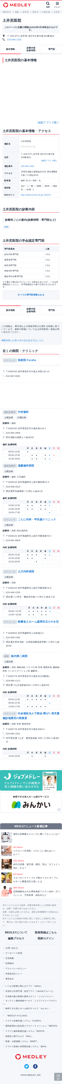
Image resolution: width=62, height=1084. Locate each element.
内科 (6, 227)
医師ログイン (46, 938)
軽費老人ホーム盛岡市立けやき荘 (38, 621)
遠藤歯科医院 (26, 465)
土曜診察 (8, 417)
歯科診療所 (9, 412)
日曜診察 (21, 417)
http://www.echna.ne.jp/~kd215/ (36, 195)
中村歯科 (23, 412)
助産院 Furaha (27, 360)
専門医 (51, 49)
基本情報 (10, 49)
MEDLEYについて (16, 932)
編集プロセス (16, 938)
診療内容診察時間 (31, 49)
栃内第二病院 (19, 656)
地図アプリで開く (48, 122)
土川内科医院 (26, 571)
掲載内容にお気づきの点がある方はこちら (22, 340)
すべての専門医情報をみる (31, 295)
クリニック (9, 360)
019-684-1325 (14, 39)
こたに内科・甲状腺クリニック (37, 519)
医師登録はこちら (46, 932)
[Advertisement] (32, 395)
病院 (6, 656)
